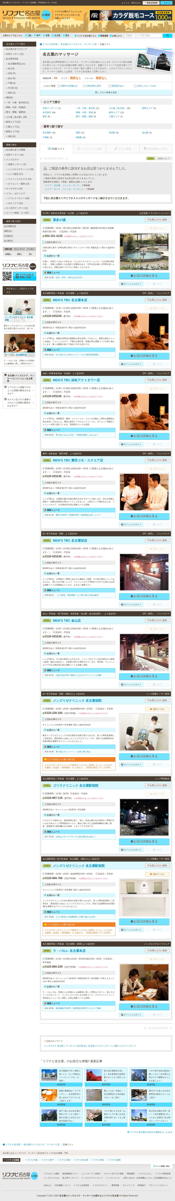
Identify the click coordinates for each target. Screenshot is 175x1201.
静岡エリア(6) (11, 131)
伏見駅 (112, 132)
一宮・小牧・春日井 (85, 108)
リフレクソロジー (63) (17, 198)
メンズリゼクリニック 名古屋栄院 (72, 700)
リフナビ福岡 (114, 1160)
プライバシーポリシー (158, 1185)
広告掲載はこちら (144, 1178)
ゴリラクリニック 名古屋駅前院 (70, 785)
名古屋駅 (47, 132)
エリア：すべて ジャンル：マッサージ (64, 189)
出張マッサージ (50, 108)
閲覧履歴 (103, 36)
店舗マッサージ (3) (16, 164)
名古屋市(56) (11, 59)
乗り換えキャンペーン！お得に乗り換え (73, 752)
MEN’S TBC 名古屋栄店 (65, 540)
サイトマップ (128, 1185)
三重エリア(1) (11, 127)
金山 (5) (10, 78)
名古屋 (56, 35)
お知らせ (47, 1185)
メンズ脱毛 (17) (14, 174)
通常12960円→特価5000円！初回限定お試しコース (78, 515)
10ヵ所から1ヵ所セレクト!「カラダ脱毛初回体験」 (78, 355)
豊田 (45, 116)
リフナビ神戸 (47, 1160)
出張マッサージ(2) (14, 54)
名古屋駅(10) (10, 226)
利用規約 (141, 1185)
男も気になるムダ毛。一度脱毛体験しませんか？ (77, 435)
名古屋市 (47, 112)
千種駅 (46, 137)
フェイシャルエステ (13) (18, 179)
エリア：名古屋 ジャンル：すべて (62, 185)
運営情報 (115, 1185)
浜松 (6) (10, 136)
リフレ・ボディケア (14, 193)
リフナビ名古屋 (80, 1160)
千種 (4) (10, 83)
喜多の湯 (54, 220)
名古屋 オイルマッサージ (100, 1046)
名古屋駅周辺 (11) (15, 64)
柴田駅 (79, 137)
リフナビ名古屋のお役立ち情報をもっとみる (149, 1132)
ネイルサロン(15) (13, 188)
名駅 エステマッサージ (125, 1046)
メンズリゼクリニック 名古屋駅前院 (74, 866)
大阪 (28, 35)
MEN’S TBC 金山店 (62, 620)
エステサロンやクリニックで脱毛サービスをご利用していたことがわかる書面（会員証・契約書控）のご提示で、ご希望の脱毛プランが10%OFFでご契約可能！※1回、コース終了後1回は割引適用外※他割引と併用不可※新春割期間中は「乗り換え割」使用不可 (79, 766)
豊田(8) (8, 97)
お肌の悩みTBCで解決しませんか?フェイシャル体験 (78, 675)
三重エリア (114, 116)
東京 (66, 35)
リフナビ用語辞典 (163, 1173)
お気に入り (116, 36)
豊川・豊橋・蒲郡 (84, 116)
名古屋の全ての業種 (14, 150)
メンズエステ (11, 159)
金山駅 (145, 132)
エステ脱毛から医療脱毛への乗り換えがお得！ (76, 917)
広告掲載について (62, 1185)
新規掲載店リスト (70, 1173)
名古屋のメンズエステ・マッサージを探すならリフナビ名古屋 (89, 1195)
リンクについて (113, 1178)
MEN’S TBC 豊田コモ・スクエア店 (73, 460)
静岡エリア (147, 108)
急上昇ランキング (70, 1178)
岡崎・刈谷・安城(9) (15, 107)
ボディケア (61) (14, 203)
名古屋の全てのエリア (15, 49)
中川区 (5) (12, 88)
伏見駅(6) (8, 236)
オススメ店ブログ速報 (114, 1173)
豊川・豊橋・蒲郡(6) (15, 112)
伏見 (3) (10, 73)
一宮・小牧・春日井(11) (16, 102)
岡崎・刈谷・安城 (84, 112)
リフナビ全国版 (11, 1160)
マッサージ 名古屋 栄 (76, 1046)
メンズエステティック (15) (20, 169)
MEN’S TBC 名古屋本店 (65, 300)
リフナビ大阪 (31, 1160)
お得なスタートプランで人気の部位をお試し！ (76, 837)
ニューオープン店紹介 (91, 1173)
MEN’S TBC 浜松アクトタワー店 (71, 380)
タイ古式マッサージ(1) (16, 208)
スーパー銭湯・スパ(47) (16, 213)
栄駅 (78, 132)
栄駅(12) (8, 231)
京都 (46, 35)
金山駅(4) (8, 241)
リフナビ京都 (63, 1160)
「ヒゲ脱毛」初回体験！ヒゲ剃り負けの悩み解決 (77, 595)
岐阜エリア (114, 112)
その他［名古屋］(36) (15, 117)
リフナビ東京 (98, 1160)
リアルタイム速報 (51, 1173)
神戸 (37, 35)
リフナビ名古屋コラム (85, 36)
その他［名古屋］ (117, 108)
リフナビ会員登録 (81, 1185)
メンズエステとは (51, 1178)
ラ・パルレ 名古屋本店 (64, 951)
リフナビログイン (100, 1185)
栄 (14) (10, 68)
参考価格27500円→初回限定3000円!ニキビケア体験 (78, 1008)
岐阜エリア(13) (12, 122)
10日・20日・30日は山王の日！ (70, 277)
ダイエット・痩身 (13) (17, 184)
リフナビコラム (145, 1173)
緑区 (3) (10, 93)
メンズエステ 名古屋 (53, 1046)
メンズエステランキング (92, 1178)
